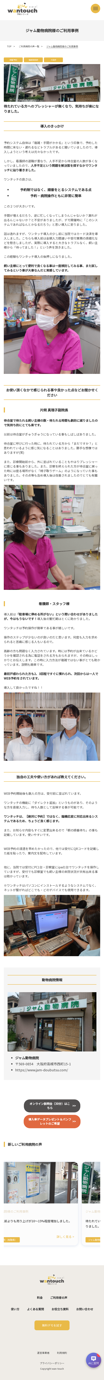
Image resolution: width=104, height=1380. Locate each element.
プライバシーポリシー (52, 1363)
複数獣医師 (33, 59)
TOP (9, 46)
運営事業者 (43, 1353)
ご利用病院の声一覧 (29, 46)
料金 (40, 1298)
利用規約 (62, 1353)
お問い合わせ (84, 1309)
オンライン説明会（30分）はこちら (50, 1106)
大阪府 (53, 59)
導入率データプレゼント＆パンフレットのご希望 (49, 1121)
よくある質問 (35, 1309)
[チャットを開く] (93, 1360)
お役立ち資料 (60, 1309)
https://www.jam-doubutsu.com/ (41, 1069)
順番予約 (13, 59)
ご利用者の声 (58, 1298)
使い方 (15, 1309)
